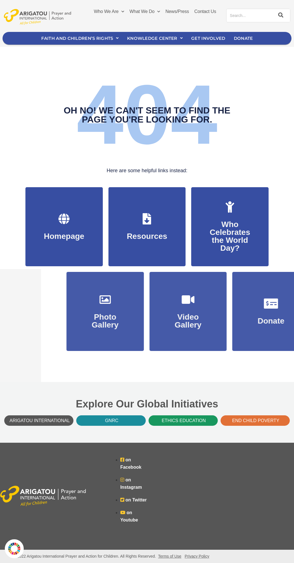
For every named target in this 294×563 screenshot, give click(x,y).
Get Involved (208, 38)
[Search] (280, 15)
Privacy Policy (197, 556)
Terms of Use (169, 556)
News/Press (177, 11)
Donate (243, 38)
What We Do (145, 11)
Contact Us (205, 11)
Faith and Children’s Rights (80, 38)
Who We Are (109, 11)
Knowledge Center (155, 38)
